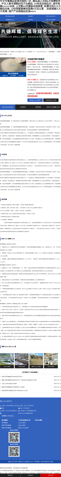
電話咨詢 (10, 475)
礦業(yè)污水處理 (36, 366)
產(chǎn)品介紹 (7, 107)
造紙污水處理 (51, 366)
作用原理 (23, 107)
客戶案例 (30, 19)
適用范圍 (38, 107)
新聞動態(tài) (10, 19)
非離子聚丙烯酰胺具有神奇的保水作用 (12, 376)
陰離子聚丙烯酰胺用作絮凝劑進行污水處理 (13, 387)
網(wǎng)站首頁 (10, 16)
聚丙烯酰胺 (52, 51)
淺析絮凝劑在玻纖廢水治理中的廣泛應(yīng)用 (15, 390)
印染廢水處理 (21, 366)
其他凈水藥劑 (38, 420)
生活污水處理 (7, 366)
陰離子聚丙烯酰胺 (6, 425)
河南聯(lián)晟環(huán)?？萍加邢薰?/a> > (23, 51)
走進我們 (30, 16)
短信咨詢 (30, 475)
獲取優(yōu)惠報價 (35, 100)
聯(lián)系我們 (50, 19)
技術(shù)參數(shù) (53, 107)
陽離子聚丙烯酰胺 (6, 428)
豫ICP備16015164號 (47, 461)
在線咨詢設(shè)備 (50, 100)
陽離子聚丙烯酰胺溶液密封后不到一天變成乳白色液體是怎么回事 (19, 380)
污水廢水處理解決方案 (24, 420)
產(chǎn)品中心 (50, 16)
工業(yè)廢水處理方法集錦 (9, 383)
